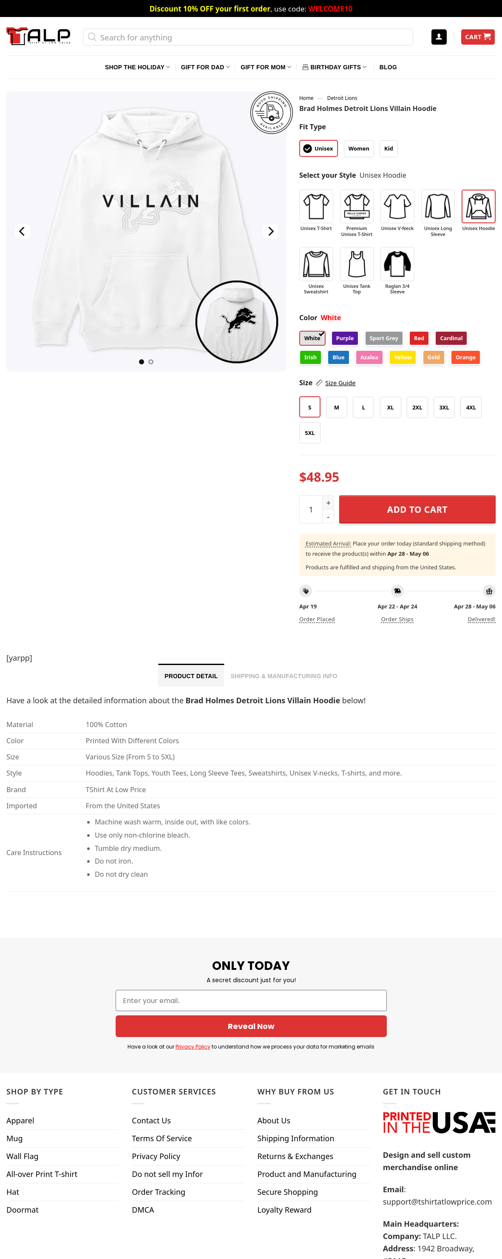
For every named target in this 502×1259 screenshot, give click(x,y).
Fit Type (312, 126)
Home (306, 97)
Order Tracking (158, 1187)
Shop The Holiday (137, 67)
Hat (12, 1187)
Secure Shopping (288, 1187)
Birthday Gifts (334, 67)
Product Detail (191, 676)
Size (327, 383)
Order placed (317, 619)
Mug (14, 1133)
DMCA (143, 1205)
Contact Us (151, 1116)
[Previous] (22, 232)
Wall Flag (22, 1151)
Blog (388, 67)
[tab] (191, 675)
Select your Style (327, 175)
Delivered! (482, 619)
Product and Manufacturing (307, 1169)
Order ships (397, 619)
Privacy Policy (202, 1042)
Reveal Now (251, 1021)
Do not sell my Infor (167, 1169)
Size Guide (340, 382)
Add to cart (417, 509)
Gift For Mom (266, 67)
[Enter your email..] (251, 995)
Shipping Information (296, 1133)
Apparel (20, 1116)
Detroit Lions (342, 97)
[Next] (270, 232)
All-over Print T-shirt (41, 1169)
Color (308, 317)
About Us (274, 1116)
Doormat (22, 1205)
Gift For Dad (205, 67)
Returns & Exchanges (296, 1151)
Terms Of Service (162, 1133)
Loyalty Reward (285, 1205)
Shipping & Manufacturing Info (283, 676)
